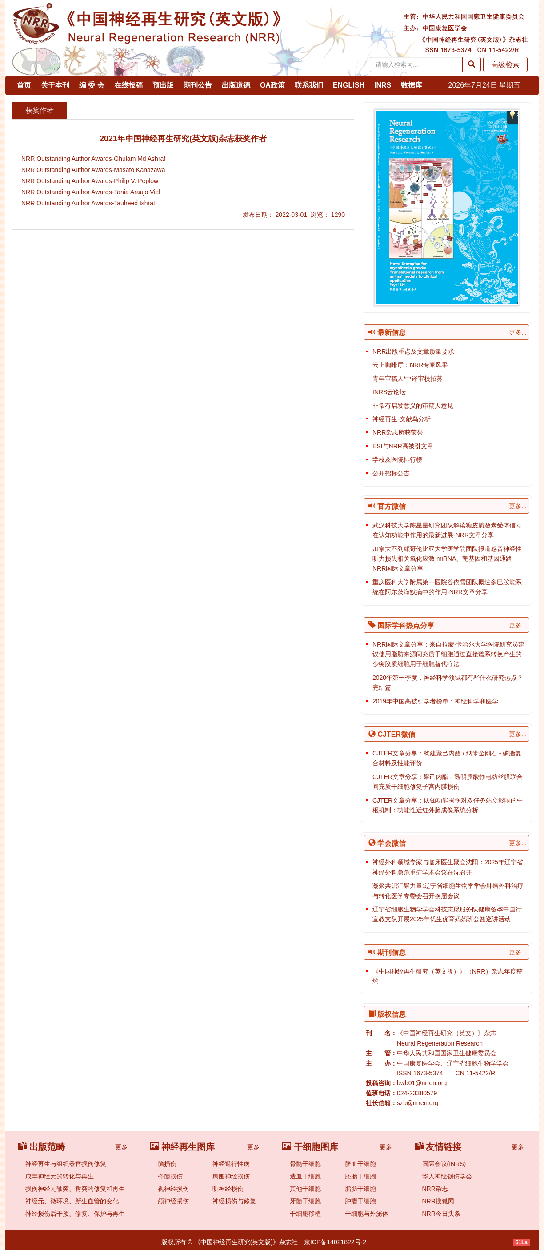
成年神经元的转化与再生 (59, 1176)
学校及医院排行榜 (397, 459)
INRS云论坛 (389, 391)
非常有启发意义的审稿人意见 (412, 405)
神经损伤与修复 (234, 1201)
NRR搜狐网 (438, 1201)
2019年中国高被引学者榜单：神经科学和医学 (435, 701)
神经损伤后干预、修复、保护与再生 (75, 1213)
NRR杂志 (435, 1188)
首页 (24, 85)
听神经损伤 (228, 1188)
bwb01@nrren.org (422, 1082)
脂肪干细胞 (360, 1188)
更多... (518, 332)
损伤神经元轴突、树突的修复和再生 (75, 1188)
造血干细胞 (305, 1176)
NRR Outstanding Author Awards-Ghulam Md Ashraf (93, 158)
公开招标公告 (391, 473)
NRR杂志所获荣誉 (397, 432)
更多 (121, 1146)
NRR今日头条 (441, 1213)
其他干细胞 (305, 1188)
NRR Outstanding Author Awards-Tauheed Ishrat (88, 203)
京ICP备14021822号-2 (335, 1242)
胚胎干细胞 (360, 1176)
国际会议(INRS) (444, 1163)
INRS (382, 85)
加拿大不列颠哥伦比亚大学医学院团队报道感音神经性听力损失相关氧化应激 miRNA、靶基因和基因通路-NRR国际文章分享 (447, 558)
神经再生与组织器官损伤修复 (65, 1163)
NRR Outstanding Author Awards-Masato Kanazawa (93, 169)
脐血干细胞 (360, 1163)
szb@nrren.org (417, 1102)
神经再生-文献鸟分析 (401, 419)
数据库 (411, 85)
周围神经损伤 (231, 1176)
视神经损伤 (173, 1188)
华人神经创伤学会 (447, 1176)
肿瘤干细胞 (360, 1201)
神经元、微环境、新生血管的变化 (72, 1201)
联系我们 (309, 85)
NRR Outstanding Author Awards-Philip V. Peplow (89, 180)
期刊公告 (198, 85)
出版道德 (236, 85)
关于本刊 (55, 85)
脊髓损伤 (170, 1176)
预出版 (163, 85)
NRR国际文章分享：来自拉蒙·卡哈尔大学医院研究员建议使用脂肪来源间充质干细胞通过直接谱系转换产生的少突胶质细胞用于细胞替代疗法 (448, 654)
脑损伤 (167, 1163)
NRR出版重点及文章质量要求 (413, 351)
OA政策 (272, 85)
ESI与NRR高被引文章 (402, 446)
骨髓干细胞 (305, 1163)
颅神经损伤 (173, 1201)
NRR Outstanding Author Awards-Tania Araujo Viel (90, 192)
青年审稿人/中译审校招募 (407, 378)
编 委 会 (91, 85)
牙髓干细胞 (305, 1201)
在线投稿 (128, 85)
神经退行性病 (231, 1163)
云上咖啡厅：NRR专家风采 (410, 364)
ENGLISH (348, 85)
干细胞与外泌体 (366, 1213)
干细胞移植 (305, 1213)
